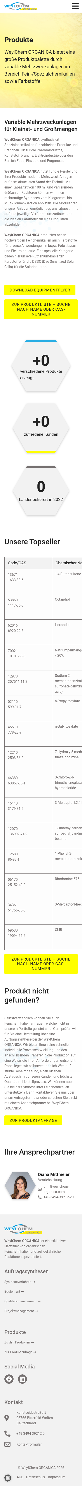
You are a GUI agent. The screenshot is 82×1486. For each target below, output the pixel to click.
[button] (8, 1478)
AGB (20, 1477)
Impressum (56, 1477)
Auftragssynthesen (26, 1271)
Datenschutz (35, 1477)
